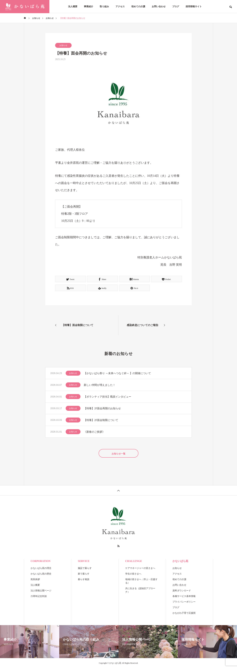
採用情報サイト (194, 6)
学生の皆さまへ (133, 574)
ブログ (175, 6)
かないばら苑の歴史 (41, 574)
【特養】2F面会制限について (101, 420)
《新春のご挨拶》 (94, 431)
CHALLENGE (133, 561)
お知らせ (63, 45)
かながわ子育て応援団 (184, 613)
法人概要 (72, 6)
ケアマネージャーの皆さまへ (140, 568)
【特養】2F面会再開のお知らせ (102, 408)
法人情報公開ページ (41, 590)
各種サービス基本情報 (184, 596)
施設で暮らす (85, 568)
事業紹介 (88, 6)
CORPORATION (41, 561)
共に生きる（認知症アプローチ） (140, 590)
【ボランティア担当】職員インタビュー (107, 396)
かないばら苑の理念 (41, 568)
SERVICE (84, 561)
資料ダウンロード (181, 590)
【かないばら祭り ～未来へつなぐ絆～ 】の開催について (117, 373)
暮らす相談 (83, 579)
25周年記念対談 (39, 596)
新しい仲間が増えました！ (99, 385)
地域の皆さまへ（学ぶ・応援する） (141, 581)
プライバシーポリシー (184, 602)
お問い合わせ (159, 6)
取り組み (104, 6)
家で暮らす (83, 574)
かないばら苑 (180, 561)
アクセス (120, 6)
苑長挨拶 (35, 579)
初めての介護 (138, 6)
